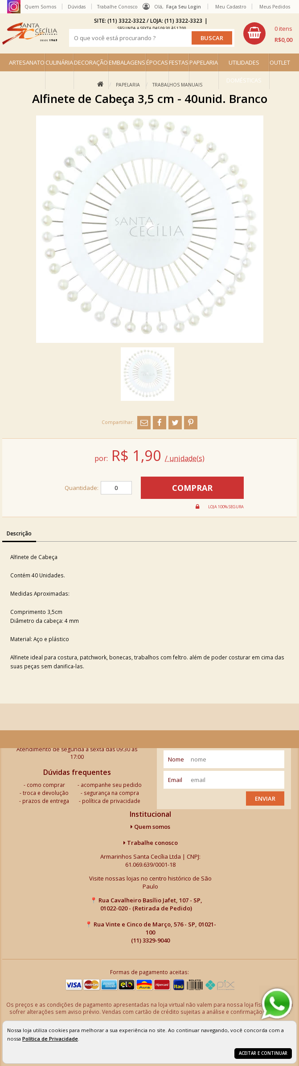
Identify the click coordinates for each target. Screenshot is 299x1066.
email (175, 780)
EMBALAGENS (127, 62)
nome (176, 759)
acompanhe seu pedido (111, 784)
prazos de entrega (45, 800)
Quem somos (150, 827)
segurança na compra (111, 792)
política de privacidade (111, 800)
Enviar (265, 798)
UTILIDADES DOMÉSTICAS (244, 71)
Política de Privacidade (50, 1038)
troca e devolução (46, 792)
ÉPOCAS (157, 62)
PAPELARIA (203, 62)
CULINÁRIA (59, 62)
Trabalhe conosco (150, 843)
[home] (29, 33)
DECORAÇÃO (91, 62)
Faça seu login (183, 7)
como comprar (46, 784)
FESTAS (178, 62)
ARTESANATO (27, 62)
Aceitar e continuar (263, 1053)
